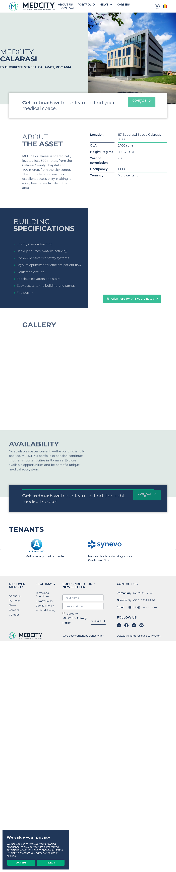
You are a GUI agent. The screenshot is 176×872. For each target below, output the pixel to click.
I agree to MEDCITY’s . (75, 618)
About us (65, 4)
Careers (123, 4)
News (106, 4)
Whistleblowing (45, 610)
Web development (74, 635)
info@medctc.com (145, 607)
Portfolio (86, 4)
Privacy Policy (44, 600)
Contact (68, 8)
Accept (21, 862)
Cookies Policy (45, 605)
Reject (50, 862)
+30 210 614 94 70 (144, 600)
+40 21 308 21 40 (143, 593)
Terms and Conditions (42, 594)
